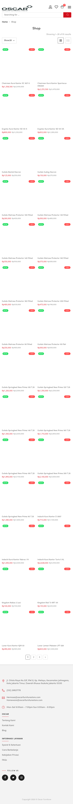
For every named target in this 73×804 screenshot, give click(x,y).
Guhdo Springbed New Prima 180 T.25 (18, 473)
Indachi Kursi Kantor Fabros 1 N (15, 560)
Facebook (5, 778)
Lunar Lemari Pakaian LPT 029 (50, 646)
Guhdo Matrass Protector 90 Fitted (17, 344)
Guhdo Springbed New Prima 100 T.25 (18, 387)
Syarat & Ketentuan (11, 745)
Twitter (13, 778)
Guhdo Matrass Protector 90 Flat (51, 344)
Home (5, 22)
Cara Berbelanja (10, 750)
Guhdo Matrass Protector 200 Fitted (53, 301)
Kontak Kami (8, 725)
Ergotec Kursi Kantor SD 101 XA (50, 129)
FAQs (4, 760)
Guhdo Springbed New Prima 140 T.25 (18, 430)
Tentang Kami (8, 720)
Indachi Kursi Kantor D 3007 (49, 517)
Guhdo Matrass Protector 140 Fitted (17, 258)
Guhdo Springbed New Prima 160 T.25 (53, 430)
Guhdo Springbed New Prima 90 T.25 (18, 517)
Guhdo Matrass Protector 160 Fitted (52, 258)
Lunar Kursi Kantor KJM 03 (13, 646)
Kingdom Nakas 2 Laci (11, 603)
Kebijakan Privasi (10, 755)
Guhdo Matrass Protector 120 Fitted (52, 215)
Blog (4, 730)
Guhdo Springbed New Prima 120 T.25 (53, 387)
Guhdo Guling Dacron (46, 172)
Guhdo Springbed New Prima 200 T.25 (53, 473)
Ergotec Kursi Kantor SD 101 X (14, 129)
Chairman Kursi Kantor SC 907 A (16, 83)
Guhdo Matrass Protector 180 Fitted (17, 301)
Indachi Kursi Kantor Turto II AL (50, 560)
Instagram (21, 778)
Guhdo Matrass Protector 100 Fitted (17, 215)
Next (45, 657)
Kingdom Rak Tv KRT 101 (47, 603)
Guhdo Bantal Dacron (11, 172)
